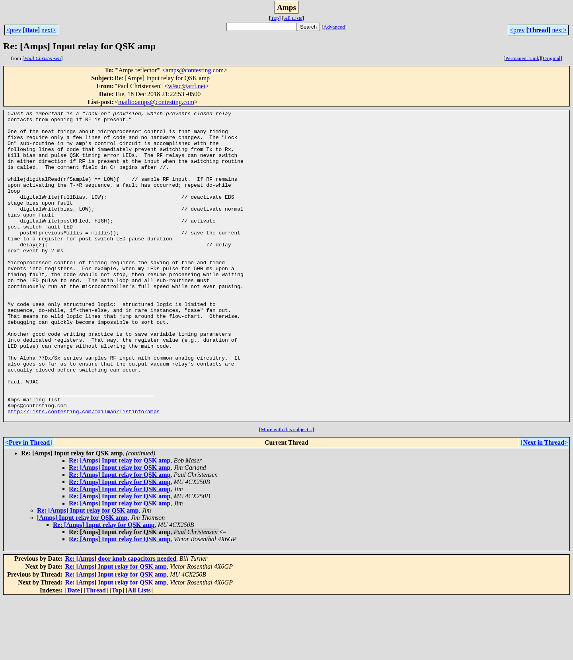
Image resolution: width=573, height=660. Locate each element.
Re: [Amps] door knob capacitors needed (120, 620)
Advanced (334, 27)
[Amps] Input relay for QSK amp (82, 579)
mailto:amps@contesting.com (156, 102)
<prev (13, 30)
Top (275, 18)
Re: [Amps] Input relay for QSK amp (119, 522)
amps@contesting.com (195, 70)
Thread (538, 30)
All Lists (293, 18)
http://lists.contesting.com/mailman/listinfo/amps (84, 472)
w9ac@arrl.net (186, 86)
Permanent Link (522, 58)
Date (31, 30)
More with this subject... (286, 491)
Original (551, 58)
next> (48, 30)
